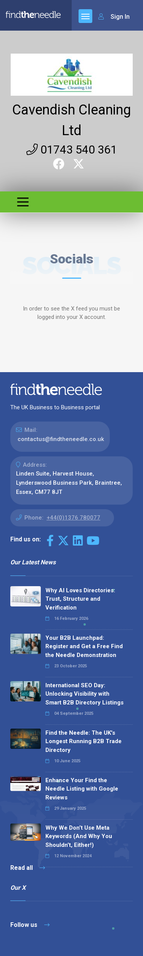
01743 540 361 (71, 149)
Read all (27, 867)
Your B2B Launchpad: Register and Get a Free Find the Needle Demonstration (84, 646)
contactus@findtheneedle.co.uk (61, 439)
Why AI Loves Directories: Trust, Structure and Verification (80, 599)
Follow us (30, 924)
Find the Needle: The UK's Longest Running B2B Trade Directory (83, 741)
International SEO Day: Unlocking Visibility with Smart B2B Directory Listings (84, 694)
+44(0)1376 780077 (73, 517)
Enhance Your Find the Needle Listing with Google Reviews (81, 789)
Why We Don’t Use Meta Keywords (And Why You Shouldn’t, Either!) (78, 836)
